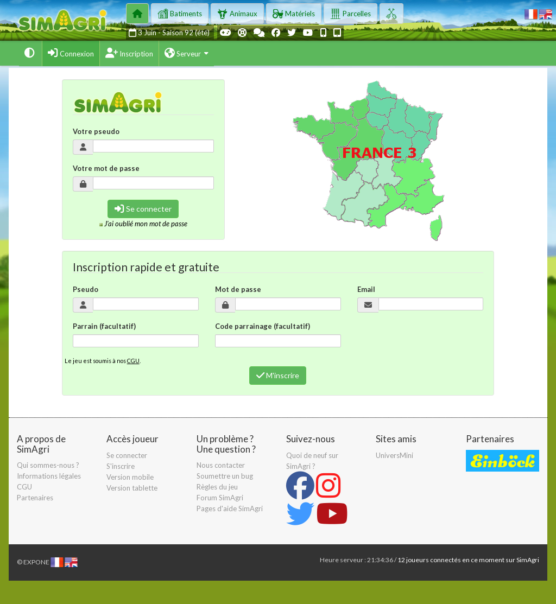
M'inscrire (277, 375)
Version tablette (131, 488)
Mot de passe (238, 289)
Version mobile (130, 477)
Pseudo (85, 289)
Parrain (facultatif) (104, 326)
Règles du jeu (217, 486)
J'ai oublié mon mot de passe (145, 223)
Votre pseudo (96, 131)
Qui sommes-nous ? (48, 465)
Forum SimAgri (220, 497)
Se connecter (143, 208)
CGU (133, 360)
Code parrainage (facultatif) (262, 326)
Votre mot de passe (106, 168)
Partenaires (35, 497)
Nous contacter (221, 465)
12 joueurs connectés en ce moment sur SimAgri (468, 560)
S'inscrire (120, 466)
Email (366, 289)
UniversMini (394, 455)
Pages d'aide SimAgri (230, 508)
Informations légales (49, 476)
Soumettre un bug (225, 476)
